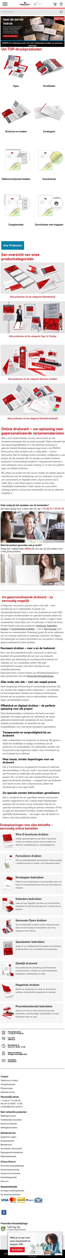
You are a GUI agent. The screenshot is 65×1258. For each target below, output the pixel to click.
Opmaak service (8, 1092)
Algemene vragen (8, 1137)
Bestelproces (6, 1144)
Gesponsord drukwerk (10, 1173)
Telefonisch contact (9, 1080)
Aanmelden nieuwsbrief (11, 1148)
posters (4, 628)
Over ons (5, 1181)
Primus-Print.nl (8, 1161)
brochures (41, 625)
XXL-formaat (50, 628)
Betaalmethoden (9, 1186)
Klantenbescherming (10, 1169)
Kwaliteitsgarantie (9, 1177)
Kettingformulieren (9, 1127)
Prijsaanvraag (6, 1088)
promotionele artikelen (23, 628)
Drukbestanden (7, 1140)
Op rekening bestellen (10, 1194)
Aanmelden (17, 1249)
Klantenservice (8, 1132)
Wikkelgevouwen (8, 1115)
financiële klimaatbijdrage (12, 1165)
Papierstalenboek (8, 1156)
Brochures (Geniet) (9, 1123)
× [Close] (59, 1234)
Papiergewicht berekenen (12, 1152)
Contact (4, 1076)
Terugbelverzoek (8, 1084)
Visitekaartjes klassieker (11, 1119)
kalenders (52, 625)
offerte (27, 548)
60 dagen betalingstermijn (12, 1190)
